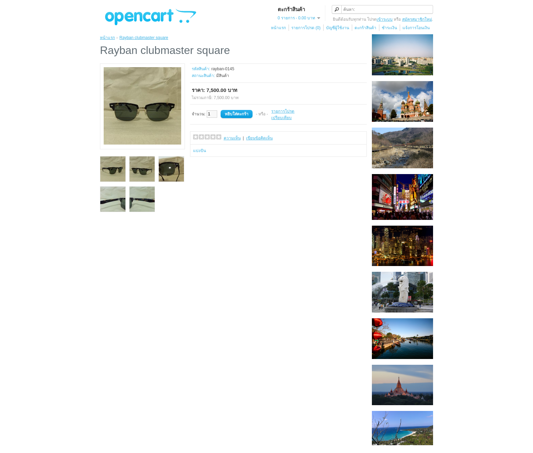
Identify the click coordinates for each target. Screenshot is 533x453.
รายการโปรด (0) (306, 27)
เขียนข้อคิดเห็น (259, 138)
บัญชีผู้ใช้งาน (337, 27)
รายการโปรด (282, 111)
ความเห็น (232, 138)
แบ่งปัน (199, 150)
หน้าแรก (278, 27)
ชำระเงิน (389, 27)
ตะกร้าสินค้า (365, 27)
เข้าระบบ (385, 19)
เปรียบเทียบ (281, 117)
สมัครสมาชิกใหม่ (417, 19)
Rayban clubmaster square (143, 37)
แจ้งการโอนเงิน (416, 27)
